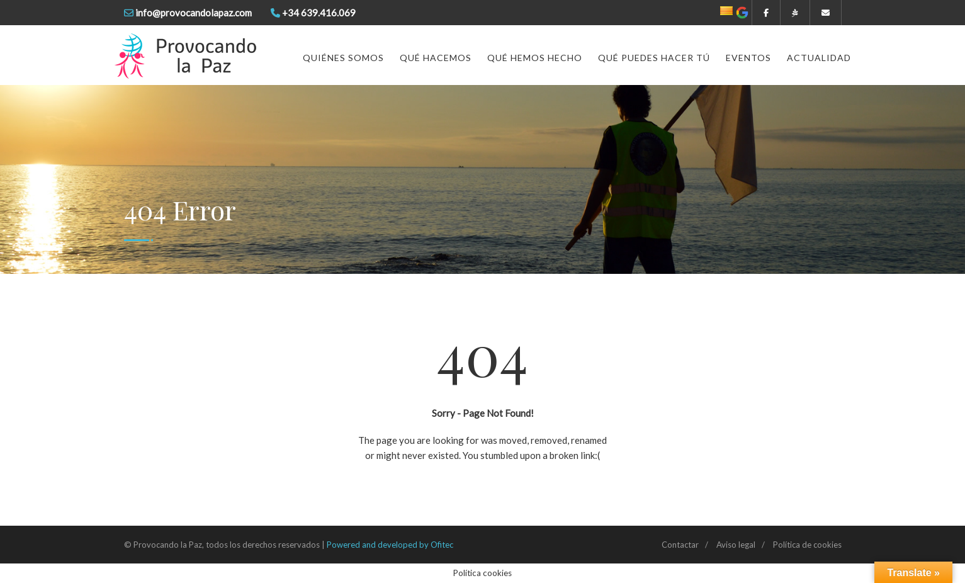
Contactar (680, 545)
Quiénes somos (343, 57)
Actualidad (819, 57)
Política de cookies (807, 545)
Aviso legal (735, 545)
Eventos (748, 57)
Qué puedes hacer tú (654, 57)
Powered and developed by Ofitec (390, 545)
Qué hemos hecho (534, 57)
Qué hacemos (435, 57)
